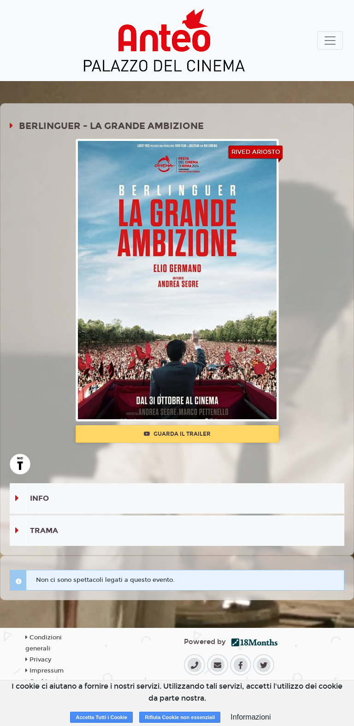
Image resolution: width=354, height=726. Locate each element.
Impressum (44, 670)
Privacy (38, 659)
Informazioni (250, 717)
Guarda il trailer (177, 434)
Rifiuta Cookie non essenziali (180, 717)
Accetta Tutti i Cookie (101, 717)
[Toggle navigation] (330, 40)
